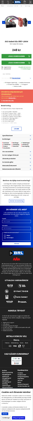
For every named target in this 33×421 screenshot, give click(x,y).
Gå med (16, 243)
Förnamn (5, 225)
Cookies (20, 373)
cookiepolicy (5, 403)
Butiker (4, 370)
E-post (4, 218)
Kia (21, 6)
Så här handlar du (23, 386)
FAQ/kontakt (22, 375)
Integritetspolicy (23, 377)
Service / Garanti (23, 384)
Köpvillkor (21, 378)
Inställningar (6, 418)
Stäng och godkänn (18, 418)
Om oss (20, 380)
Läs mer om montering (16, 201)
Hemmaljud (8, 238)
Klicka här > (12, 98)
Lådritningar (6, 386)
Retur (19, 382)
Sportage (27, 6)
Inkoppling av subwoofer (6, 375)
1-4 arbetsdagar (26, 69)
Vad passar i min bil (12, 6)
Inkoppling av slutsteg (6, 383)
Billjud (2, 6)
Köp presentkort (7, 387)
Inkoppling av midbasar (6, 379)
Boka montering (7, 372)
